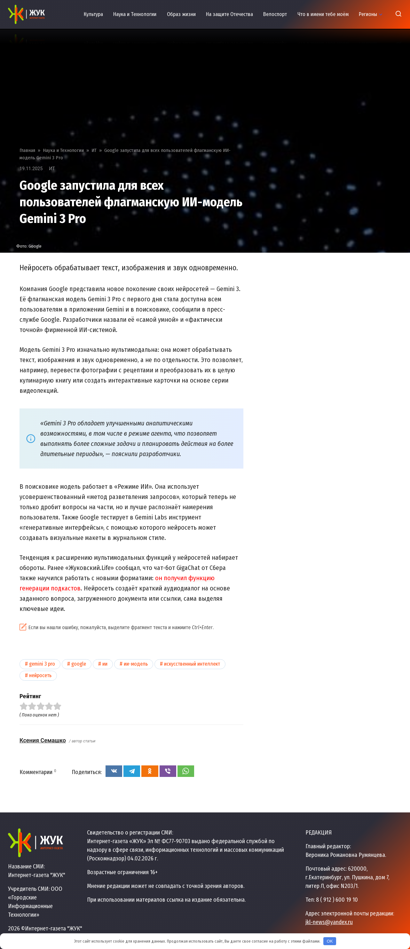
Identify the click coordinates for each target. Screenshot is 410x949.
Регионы (368, 14)
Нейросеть (40, 675)
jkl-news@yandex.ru (329, 922)
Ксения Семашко (43, 740)
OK (330, 941)
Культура (93, 14)
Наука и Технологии (134, 14)
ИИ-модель (136, 664)
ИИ (104, 664)
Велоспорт (275, 14)
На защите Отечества (229, 14)
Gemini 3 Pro (42, 664)
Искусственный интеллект (192, 664)
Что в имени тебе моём (323, 14)
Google (78, 664)
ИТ (52, 168)
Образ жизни (181, 14)
